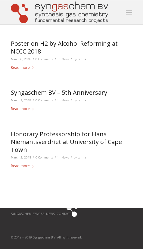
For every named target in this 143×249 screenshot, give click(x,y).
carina (82, 59)
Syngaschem (22, 214)
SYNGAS (38, 214)
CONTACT (64, 214)
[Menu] (129, 12)
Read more (23, 67)
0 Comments (44, 59)
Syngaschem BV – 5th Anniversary (59, 92)
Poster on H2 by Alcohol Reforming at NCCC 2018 (64, 47)
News (65, 59)
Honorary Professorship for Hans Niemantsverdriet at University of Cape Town (66, 142)
